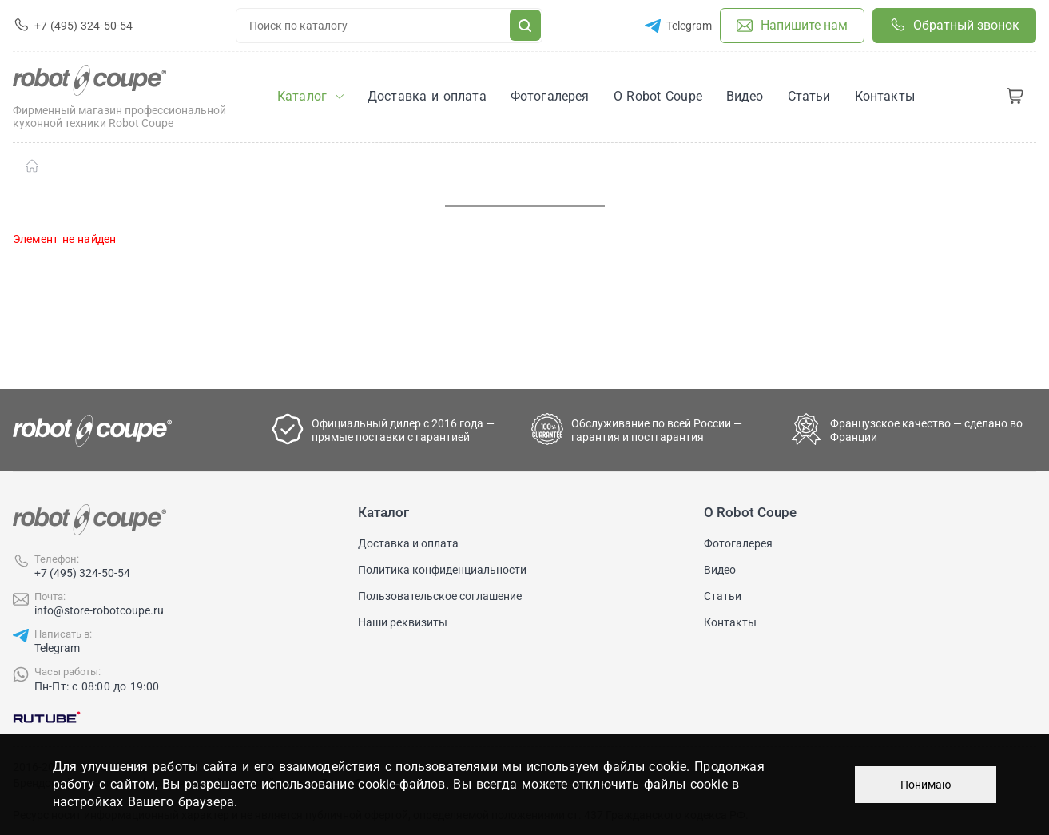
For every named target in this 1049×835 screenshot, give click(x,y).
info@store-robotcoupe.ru (99, 610)
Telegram (57, 648)
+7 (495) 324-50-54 (82, 573)
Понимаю (925, 784)
